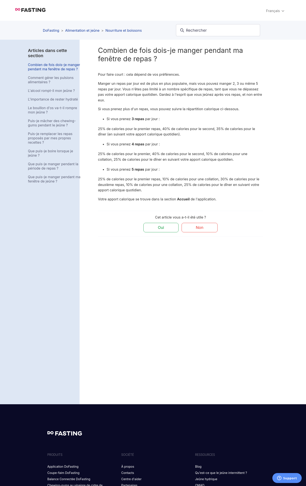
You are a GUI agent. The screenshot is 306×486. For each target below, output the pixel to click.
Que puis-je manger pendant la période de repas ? (53, 166)
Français (275, 11)
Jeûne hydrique (206, 479)
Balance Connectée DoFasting (68, 479)
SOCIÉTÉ (127, 454)
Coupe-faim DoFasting (63, 473)
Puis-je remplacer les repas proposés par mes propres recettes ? (50, 138)
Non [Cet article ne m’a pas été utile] (199, 227)
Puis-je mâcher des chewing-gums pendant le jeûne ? (52, 123)
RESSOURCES (205, 454)
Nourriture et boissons (123, 30)
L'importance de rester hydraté (53, 99)
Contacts (127, 473)
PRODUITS (55, 454)
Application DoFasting (63, 466)
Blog (198, 466)
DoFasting (51, 30)
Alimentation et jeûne (82, 30)
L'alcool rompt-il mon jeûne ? (51, 90)
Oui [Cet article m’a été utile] (161, 227)
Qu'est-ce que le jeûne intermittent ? (221, 473)
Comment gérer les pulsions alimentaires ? (51, 79)
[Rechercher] (218, 30)
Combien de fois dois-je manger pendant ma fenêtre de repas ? (54, 67)
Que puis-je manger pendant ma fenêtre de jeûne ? (54, 179)
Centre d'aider (131, 479)
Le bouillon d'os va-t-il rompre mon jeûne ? (52, 110)
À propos (127, 466)
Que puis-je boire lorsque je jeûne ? (50, 153)
